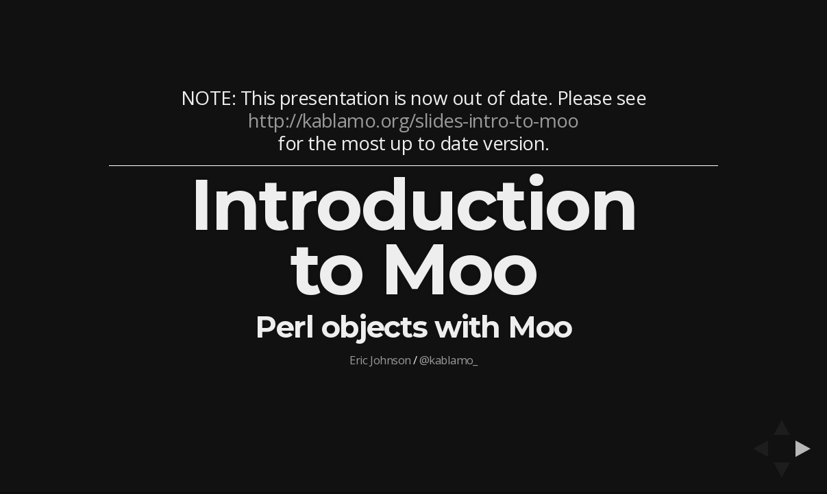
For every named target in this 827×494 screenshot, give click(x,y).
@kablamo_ (448, 360)
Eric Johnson (379, 360)
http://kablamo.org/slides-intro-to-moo (413, 120)
